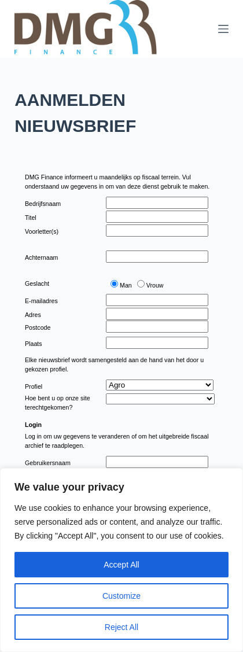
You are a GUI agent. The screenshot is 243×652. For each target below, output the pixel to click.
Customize (121, 596)
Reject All (121, 627)
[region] (121, 560)
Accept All (121, 564)
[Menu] (223, 29)
